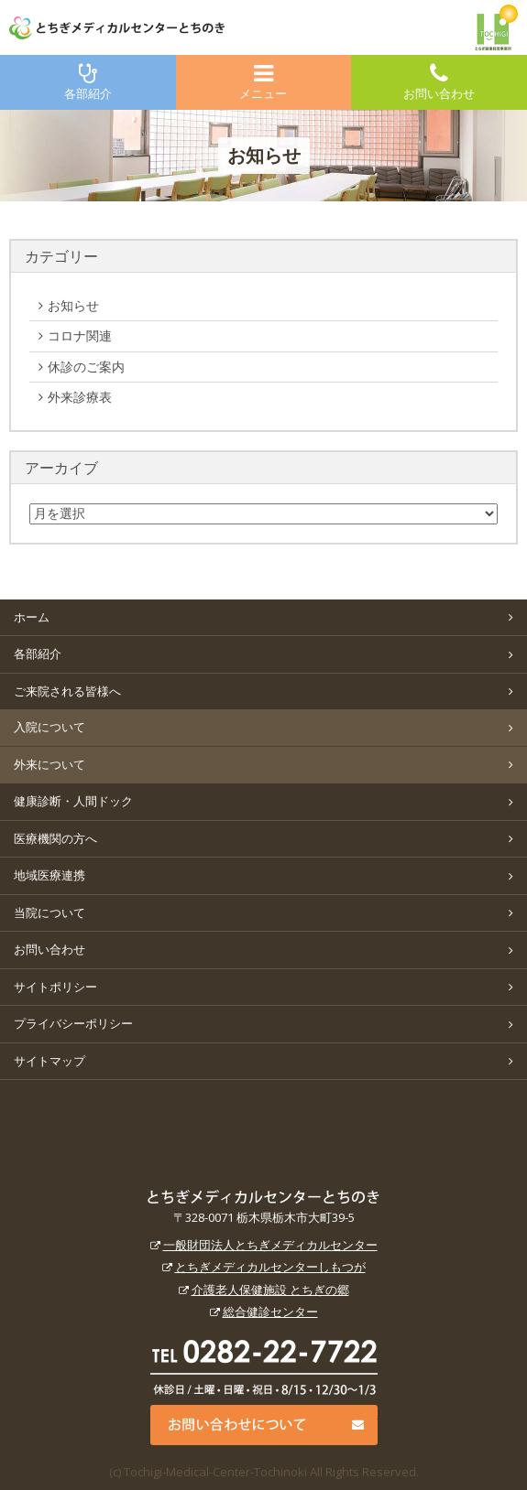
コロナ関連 (96, 336)
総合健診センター (270, 1311)
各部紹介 (88, 82)
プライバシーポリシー (73, 1023)
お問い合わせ (439, 82)
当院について (49, 912)
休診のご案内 (103, 367)
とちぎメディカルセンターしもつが (270, 1266)
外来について (49, 764)
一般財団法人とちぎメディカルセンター (270, 1244)
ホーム (31, 617)
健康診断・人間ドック (73, 801)
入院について (49, 726)
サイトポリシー (55, 986)
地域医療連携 (49, 875)
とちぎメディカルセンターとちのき (263, 1197)
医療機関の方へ (55, 838)
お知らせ (96, 306)
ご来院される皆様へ (67, 691)
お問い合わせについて (264, 1425)
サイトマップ (49, 1061)
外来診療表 (96, 397)
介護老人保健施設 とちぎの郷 (270, 1289)
